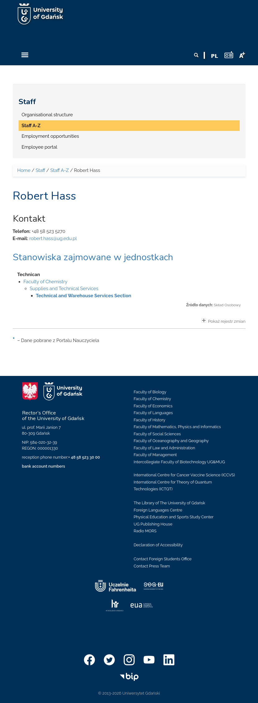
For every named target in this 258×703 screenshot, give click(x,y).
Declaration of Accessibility (158, 545)
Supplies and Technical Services (64, 288)
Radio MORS (145, 531)
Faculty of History (149, 420)
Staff (27, 102)
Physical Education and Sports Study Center (174, 517)
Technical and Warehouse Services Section (83, 295)
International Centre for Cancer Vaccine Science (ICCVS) (184, 475)
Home (23, 170)
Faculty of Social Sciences (157, 434)
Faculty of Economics (153, 406)
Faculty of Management (155, 454)
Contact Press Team (152, 566)
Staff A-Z (31, 125)
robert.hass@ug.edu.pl (53, 238)
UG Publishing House (153, 524)
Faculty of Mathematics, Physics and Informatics (177, 426)
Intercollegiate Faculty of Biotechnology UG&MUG (179, 462)
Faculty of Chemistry (46, 281)
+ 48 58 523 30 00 (84, 457)
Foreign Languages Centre (158, 510)
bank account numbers (43, 466)
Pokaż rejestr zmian (223, 321)
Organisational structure (47, 115)
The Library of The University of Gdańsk (169, 503)
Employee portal (39, 147)
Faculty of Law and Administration (164, 448)
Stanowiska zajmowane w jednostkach (93, 257)
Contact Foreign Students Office (163, 559)
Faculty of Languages (153, 412)
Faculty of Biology (150, 392)
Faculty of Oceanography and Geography (171, 440)
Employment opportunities (50, 136)
